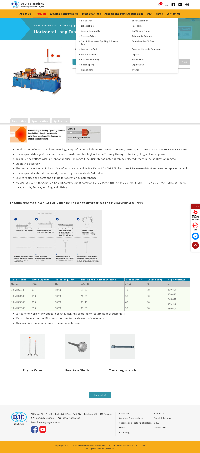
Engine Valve (138, 64)
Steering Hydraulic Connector (146, 49)
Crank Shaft (87, 69)
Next (184, 61)
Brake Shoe (86, 20)
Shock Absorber (140, 20)
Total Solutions (91, 13)
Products (40, 13)
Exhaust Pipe (87, 25)
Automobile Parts (89, 54)
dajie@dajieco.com (49, 422)
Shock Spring (87, 64)
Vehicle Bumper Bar (91, 30)
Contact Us (173, 13)
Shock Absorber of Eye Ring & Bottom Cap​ (99, 42)
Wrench (135, 69)
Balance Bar (137, 59)
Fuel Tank (137, 25)
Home (37, 25)
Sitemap (110, 448)
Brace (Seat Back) (90, 59)
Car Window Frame (141, 30)
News (159, 13)
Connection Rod (89, 49)
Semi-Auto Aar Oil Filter (143, 41)
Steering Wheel (89, 36)
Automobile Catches (142, 36)
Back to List (100, 394)
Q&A (149, 13)
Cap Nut (136, 54)
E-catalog (124, 432)
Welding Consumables (64, 13)
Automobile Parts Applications (124, 13)
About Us (25, 13)
